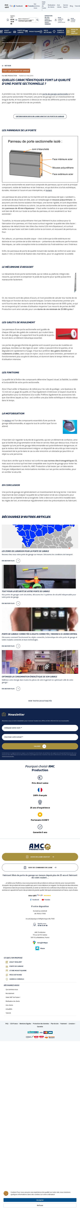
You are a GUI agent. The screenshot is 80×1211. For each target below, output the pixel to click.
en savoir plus (8, 561)
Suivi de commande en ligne (40, 868)
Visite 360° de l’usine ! (13, 997)
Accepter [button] (57, 1203)
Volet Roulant (5, 32)
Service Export (65, 6)
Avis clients (59, 6)
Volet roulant (14, 962)
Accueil (4, 38)
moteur (7, 420)
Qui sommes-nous (37, 6)
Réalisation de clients (51, 6)
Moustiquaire (33, 31)
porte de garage (14, 966)
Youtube (29, 6)
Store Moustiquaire (16, 971)
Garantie (40, 1027)
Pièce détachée (46, 32)
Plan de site (55, 1024)
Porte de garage (19, 32)
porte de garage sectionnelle (55, 94)
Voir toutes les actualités (40, 701)
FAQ (6, 1024)
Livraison (72, 1024)
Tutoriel (77, 6)
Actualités (9, 1009)
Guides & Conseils (58, 32)
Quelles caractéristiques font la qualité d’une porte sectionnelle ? (18, 42)
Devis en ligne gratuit (72, 31)
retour (6, 66)
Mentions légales (25, 1024)
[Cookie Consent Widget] (40, 1203)
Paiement (63, 1024)
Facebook (18, 6)
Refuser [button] (71, 1203)
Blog (71, 6)
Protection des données (41, 1024)
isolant (49, 190)
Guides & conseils (15, 979)
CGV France (14, 1024)
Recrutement (10, 993)
